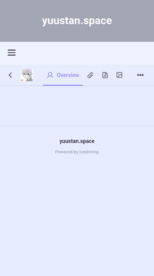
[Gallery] (119, 75)
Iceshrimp (89, 151)
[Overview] (63, 75)
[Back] (10, 75)
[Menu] (140, 75)
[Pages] (104, 75)
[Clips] (90, 75)
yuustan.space (77, 141)
